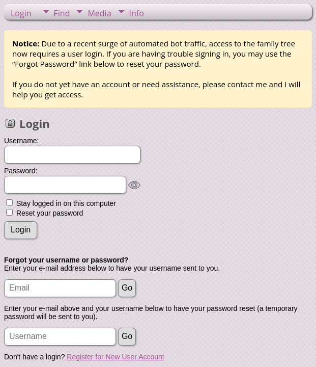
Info (136, 13)
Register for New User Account (115, 357)
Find (62, 13)
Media (99, 13)
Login (21, 13)
